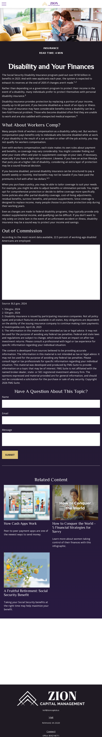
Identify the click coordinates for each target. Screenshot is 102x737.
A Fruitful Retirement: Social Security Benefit (26, 593)
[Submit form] (10, 455)
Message (7, 429)
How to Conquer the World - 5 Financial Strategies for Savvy (74, 527)
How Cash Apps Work (20, 523)
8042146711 (54, 735)
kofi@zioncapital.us (51, 710)
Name (5, 396)
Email (5, 413)
